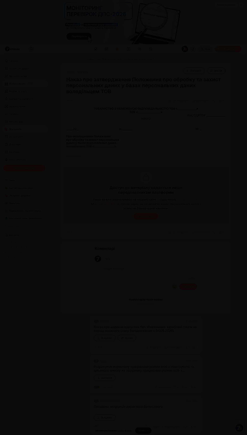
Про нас (11, 257)
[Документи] (78, 59)
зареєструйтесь (108, 204)
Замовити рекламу (226, 5)
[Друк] (170, 101)
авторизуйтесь (187, 199)
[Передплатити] (228, 49)
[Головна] (65, 59)
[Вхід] (205, 49)
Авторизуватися (146, 216)
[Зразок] (216, 71)
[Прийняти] (143, 430)
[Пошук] (31, 49)
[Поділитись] (214, 100)
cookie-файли (124, 430)
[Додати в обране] (221, 100)
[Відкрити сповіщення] (193, 49)
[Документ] (194, 71)
